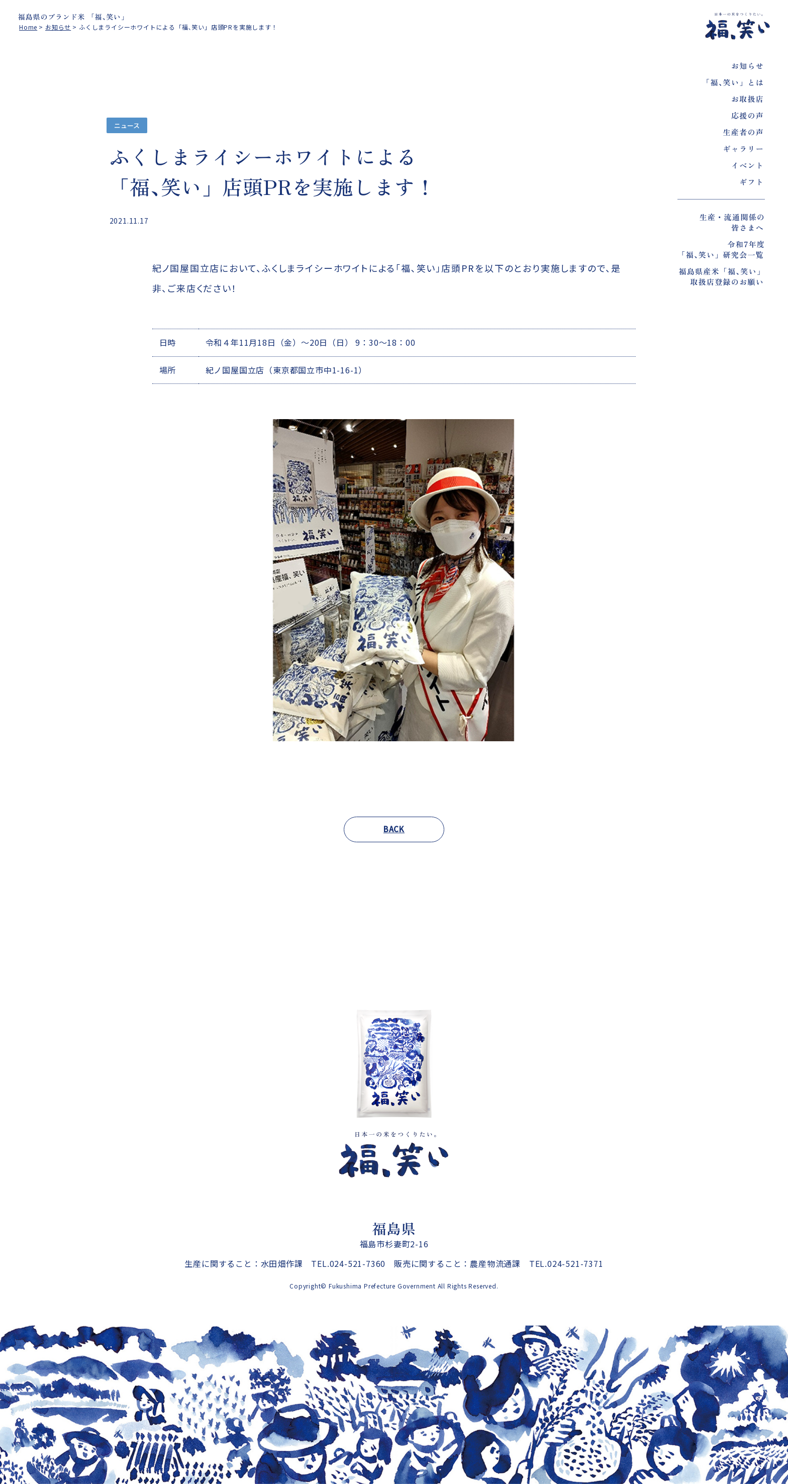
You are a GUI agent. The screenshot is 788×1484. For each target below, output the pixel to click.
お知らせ (747, 65)
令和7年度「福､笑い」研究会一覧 (721, 249)
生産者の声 (743, 132)
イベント (747, 165)
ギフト (751, 181)
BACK (394, 829)
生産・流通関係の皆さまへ (732, 222)
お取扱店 (747, 98)
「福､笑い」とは (733, 82)
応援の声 (747, 115)
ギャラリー (743, 148)
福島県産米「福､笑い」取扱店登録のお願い (721, 276)
